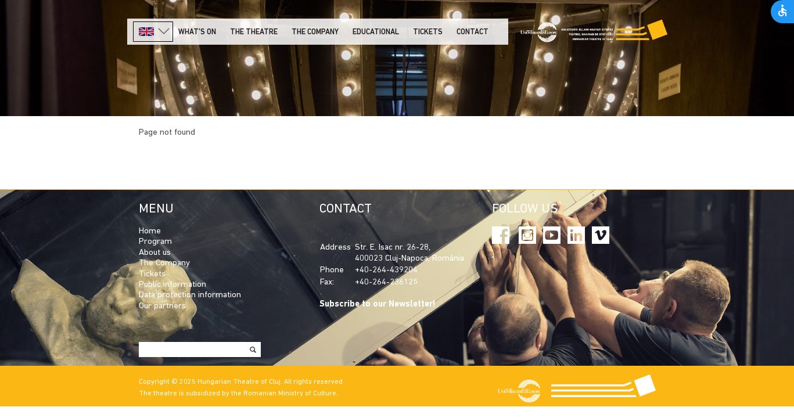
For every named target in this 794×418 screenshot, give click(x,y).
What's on (197, 32)
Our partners (162, 306)
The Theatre (254, 32)
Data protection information (190, 295)
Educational (376, 32)
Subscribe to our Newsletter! (377, 304)
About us (155, 252)
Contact (472, 32)
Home (150, 231)
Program (155, 241)
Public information (172, 284)
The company (315, 32)
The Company (164, 263)
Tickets (428, 32)
